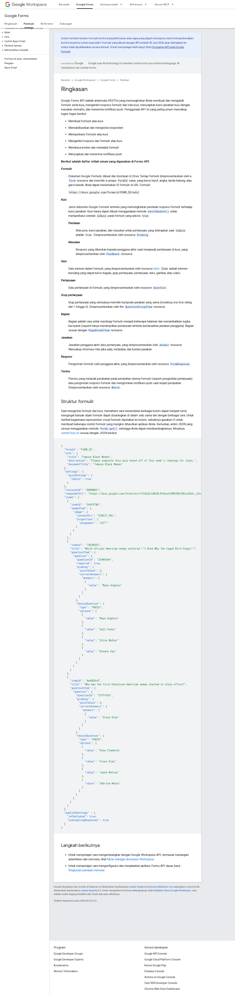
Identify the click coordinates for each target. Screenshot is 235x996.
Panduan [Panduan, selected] (29, 23)
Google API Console (155, 953)
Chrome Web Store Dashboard (162, 988)
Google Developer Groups (68, 953)
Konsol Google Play (155, 965)
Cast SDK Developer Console (160, 983)
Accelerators (61, 965)
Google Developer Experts (68, 959)
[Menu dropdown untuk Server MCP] (173, 4)
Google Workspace (85, 80)
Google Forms (16, 16)
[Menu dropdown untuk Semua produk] (122, 4)
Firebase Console (154, 971)
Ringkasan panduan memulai (86, 870)
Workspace (29, 4)
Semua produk (109, 4)
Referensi (136, 4)
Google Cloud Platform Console (162, 959)
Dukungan (66, 23)
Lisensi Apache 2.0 (91, 890)
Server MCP (162, 4)
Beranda (64, 4)
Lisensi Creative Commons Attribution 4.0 (150, 886)
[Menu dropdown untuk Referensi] (146, 4)
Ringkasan (10, 23)
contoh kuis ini (70, 433)
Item (156, 268)
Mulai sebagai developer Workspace (130, 859)
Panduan (124, 80)
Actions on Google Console (159, 977)
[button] (24, 32)
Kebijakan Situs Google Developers (172, 890)
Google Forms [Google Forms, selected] (84, 4)
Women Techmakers (66, 971)
